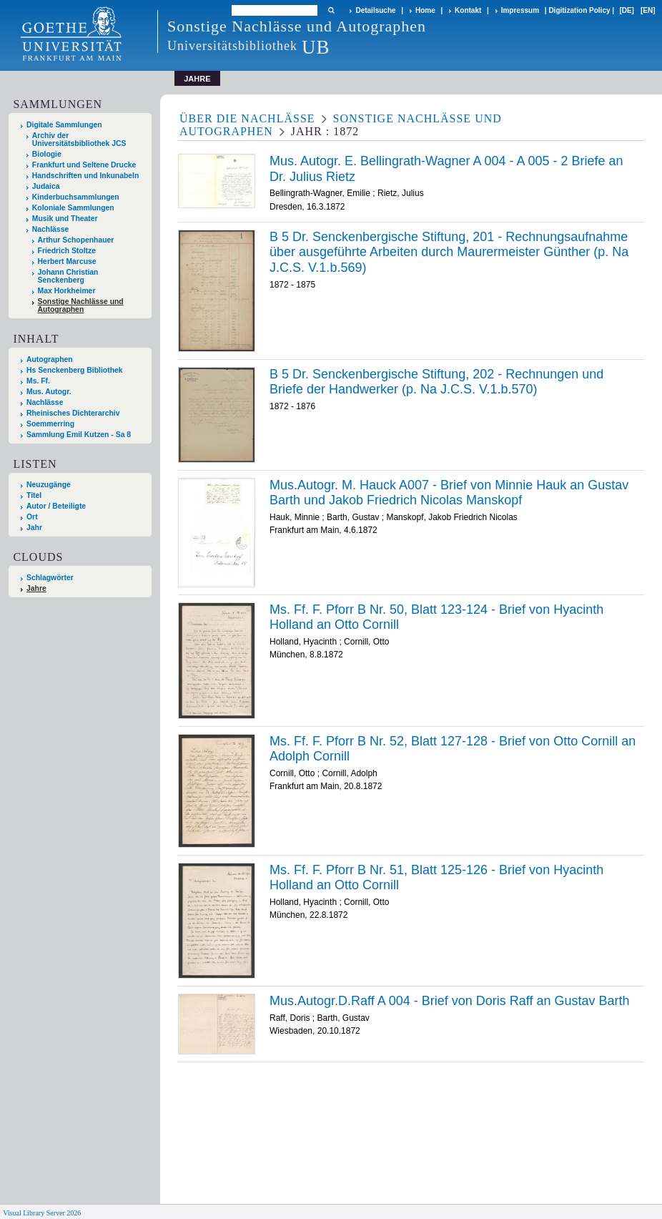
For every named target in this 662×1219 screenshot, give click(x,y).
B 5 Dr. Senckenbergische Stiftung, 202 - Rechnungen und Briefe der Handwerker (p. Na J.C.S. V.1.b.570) (436, 382)
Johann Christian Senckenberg (68, 276)
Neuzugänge (48, 485)
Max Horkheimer (67, 291)
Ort (32, 517)
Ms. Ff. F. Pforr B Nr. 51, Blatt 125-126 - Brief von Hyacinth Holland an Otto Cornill (436, 878)
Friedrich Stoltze (67, 251)
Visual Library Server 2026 (42, 1213)
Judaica (46, 186)
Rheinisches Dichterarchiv (73, 413)
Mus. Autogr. (48, 392)
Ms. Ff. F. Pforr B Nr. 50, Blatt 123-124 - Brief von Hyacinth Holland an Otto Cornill (436, 617)
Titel (33, 495)
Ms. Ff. (38, 381)
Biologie (46, 154)
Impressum (520, 10)
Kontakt (468, 10)
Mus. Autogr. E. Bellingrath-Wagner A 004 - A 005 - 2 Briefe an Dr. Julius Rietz (446, 169)
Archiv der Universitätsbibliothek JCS (79, 139)
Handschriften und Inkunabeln (85, 176)
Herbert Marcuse (67, 261)
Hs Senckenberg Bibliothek (74, 370)
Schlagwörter (50, 578)
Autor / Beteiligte (56, 506)
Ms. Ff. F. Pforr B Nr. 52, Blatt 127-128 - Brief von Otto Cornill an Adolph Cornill (453, 749)
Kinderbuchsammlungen (75, 197)
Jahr (34, 528)
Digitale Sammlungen (64, 125)
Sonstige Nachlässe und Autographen (81, 305)
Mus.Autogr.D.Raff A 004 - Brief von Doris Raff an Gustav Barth (450, 1001)
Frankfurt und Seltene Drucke (84, 165)
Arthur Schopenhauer (76, 240)
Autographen (49, 359)
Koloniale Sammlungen (73, 208)
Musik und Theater (65, 218)
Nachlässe (50, 229)
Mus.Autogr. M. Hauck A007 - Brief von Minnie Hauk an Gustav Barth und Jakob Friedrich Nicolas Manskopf (449, 493)
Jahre (36, 588)
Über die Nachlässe (247, 118)
